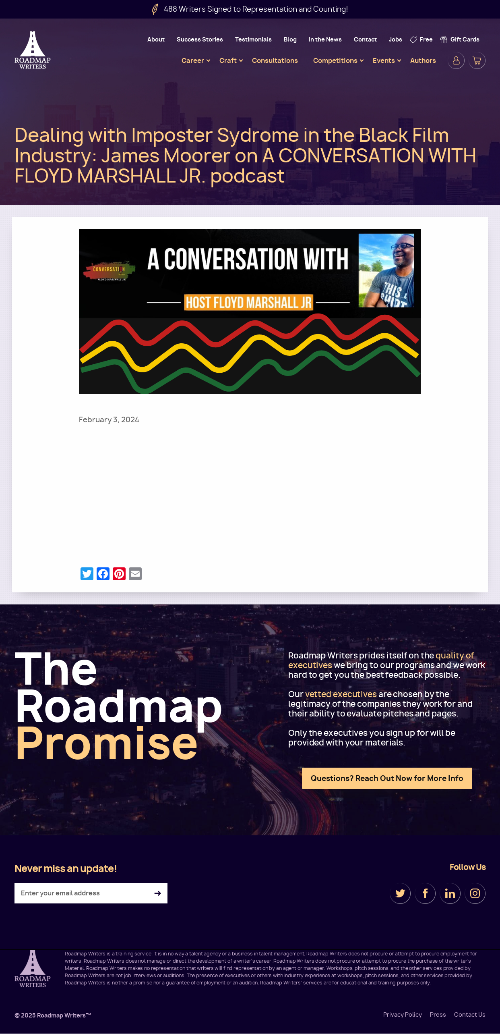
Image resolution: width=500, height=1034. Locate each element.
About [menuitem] (156, 39)
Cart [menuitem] (477, 60)
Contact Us (470, 1014)
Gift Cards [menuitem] (464, 39)
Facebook (425, 893)
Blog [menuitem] (290, 39)
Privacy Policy (402, 1014)
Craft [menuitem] (228, 60)
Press (438, 1014)
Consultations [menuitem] (275, 60)
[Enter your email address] (90, 893)
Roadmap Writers (33, 50)
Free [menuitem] (426, 39)
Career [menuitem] (193, 60)
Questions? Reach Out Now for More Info (387, 778)
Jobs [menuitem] (395, 39)
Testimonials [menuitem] (253, 39)
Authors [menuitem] (423, 60)
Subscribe (157, 893)
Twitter (400, 893)
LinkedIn (450, 893)
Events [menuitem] (384, 60)
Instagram (475, 893)
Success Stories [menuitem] (200, 39)
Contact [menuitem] (365, 39)
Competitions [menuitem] (335, 60)
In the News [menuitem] (325, 39)
